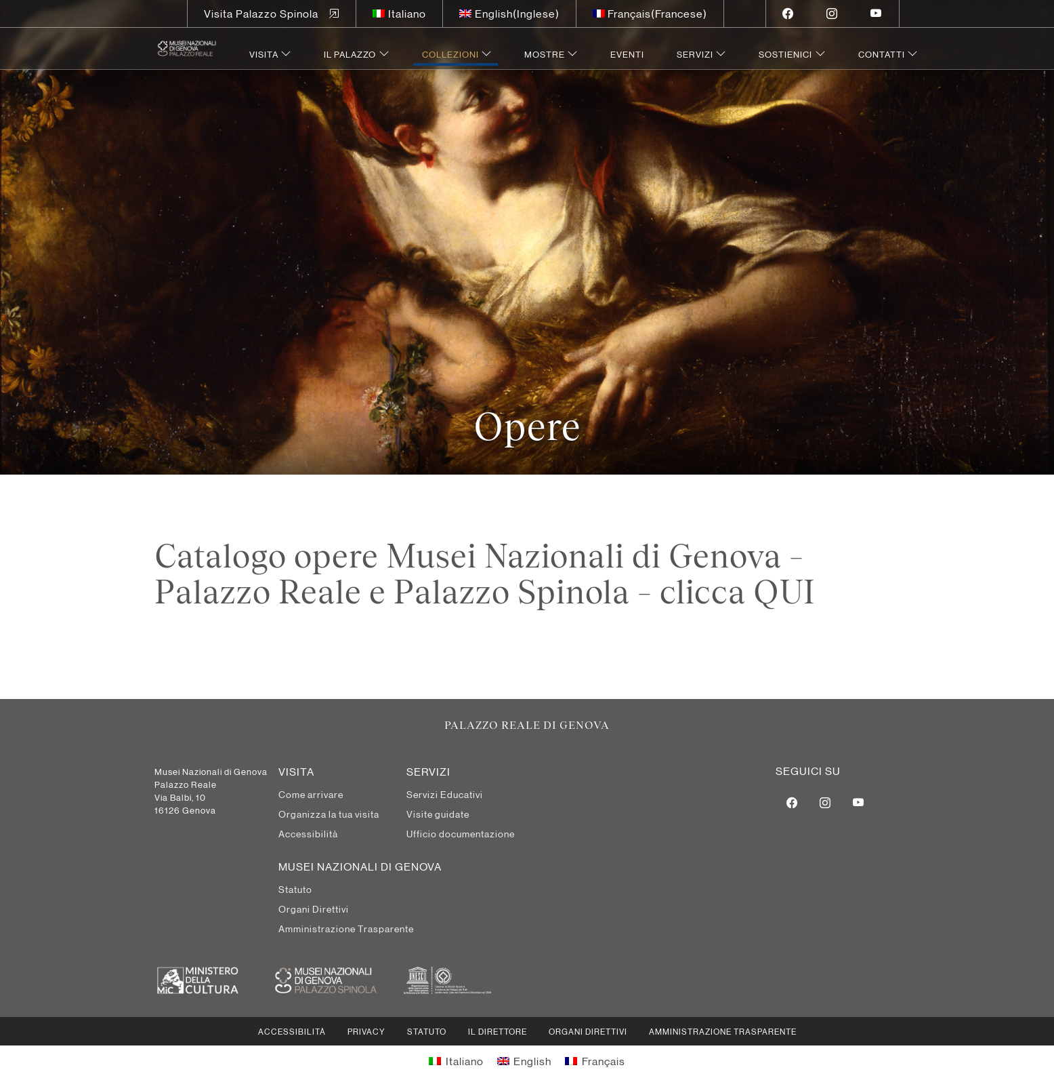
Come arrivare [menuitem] (310, 794)
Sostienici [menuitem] (785, 54)
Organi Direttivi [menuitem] (313, 908)
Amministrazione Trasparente (723, 1031)
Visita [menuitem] (263, 54)
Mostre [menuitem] (544, 54)
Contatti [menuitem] (881, 54)
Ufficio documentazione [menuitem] (460, 833)
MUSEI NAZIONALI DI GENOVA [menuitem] (360, 866)
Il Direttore (497, 1031)
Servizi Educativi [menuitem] (444, 794)
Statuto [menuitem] (295, 889)
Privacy (366, 1031)
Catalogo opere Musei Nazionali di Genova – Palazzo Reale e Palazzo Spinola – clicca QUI (485, 574)
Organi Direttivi (588, 1031)
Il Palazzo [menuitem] (350, 54)
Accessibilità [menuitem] (308, 833)
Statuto (426, 1031)
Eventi (627, 54)
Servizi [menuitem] (695, 54)
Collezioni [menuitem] (450, 54)
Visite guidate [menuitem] (437, 814)
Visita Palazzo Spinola (261, 13)
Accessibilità (292, 1031)
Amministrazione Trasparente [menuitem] (346, 928)
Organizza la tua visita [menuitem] (328, 814)
